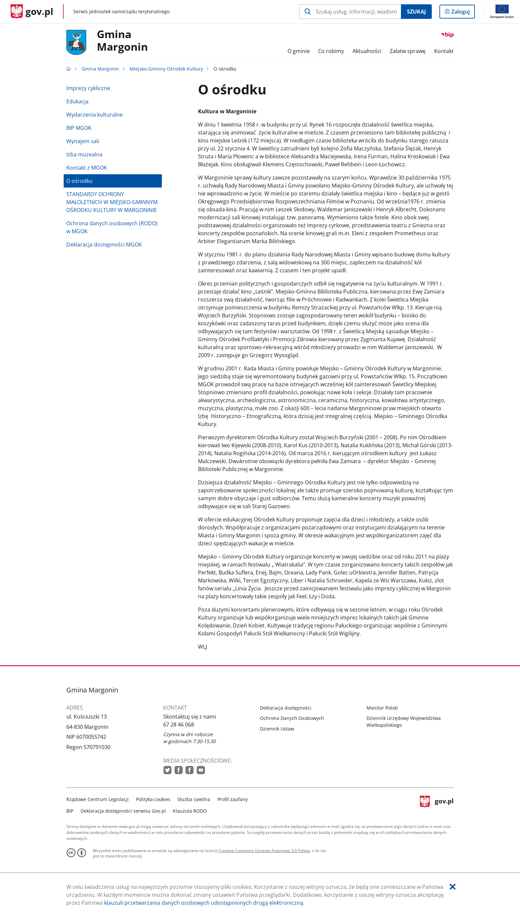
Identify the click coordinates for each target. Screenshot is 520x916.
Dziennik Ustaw (277, 729)
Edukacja (77, 101)
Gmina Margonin (122, 41)
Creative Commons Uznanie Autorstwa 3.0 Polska (264, 850)
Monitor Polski (382, 708)
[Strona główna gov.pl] (32, 11)
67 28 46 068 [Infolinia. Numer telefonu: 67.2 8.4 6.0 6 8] (178, 724)
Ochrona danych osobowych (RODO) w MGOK (112, 227)
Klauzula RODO (190, 811)
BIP (69, 811)
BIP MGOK (79, 128)
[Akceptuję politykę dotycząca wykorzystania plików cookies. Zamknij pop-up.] (452, 886)
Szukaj (416, 11)
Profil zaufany (233, 799)
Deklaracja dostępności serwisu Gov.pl (123, 811)
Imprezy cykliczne (88, 88)
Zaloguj (462, 13)
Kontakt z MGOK (86, 167)
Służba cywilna (193, 799)
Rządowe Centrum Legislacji (97, 799)
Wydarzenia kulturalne (94, 114)
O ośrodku (79, 181)
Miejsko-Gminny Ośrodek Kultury (166, 69)
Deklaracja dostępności (285, 708)
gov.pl (437, 804)
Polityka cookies (153, 799)
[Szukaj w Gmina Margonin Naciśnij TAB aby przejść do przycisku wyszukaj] (350, 11)
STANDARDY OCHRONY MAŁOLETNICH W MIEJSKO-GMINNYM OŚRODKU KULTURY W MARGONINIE (112, 202)
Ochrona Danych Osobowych (292, 718)
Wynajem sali (82, 141)
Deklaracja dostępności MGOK (104, 244)
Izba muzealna (84, 154)
